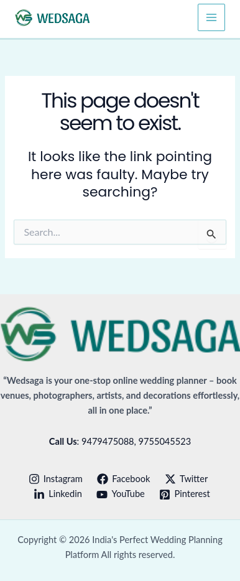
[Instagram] (55, 479)
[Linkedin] (57, 494)
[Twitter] (186, 479)
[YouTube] (121, 494)
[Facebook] (123, 479)
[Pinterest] (185, 494)
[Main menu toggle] (211, 17)
